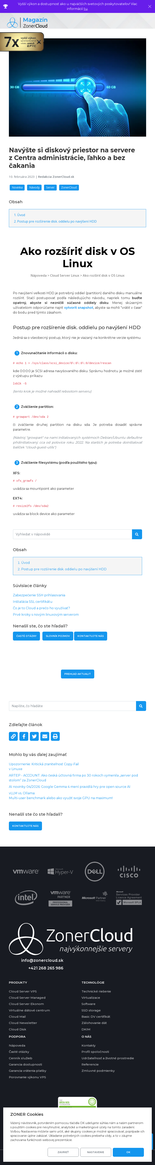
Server (50, 187)
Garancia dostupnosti (25, 1064)
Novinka (17, 187)
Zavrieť (67, 1152)
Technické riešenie (96, 991)
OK (129, 1152)
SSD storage (91, 1010)
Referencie (90, 1064)
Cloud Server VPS (23, 991)
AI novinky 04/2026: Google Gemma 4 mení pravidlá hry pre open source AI (69, 787)
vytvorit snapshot (78, 308)
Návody (34, 187)
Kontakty (88, 1045)
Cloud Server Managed (27, 998)
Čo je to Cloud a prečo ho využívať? (41, 608)
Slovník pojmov (58, 635)
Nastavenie (98, 1152)
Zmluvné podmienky (98, 1071)
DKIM (86, 1029)
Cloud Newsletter (23, 1023)
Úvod (21, 215)
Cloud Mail (17, 1016)
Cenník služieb (20, 1058)
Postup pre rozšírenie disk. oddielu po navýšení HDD (57, 221)
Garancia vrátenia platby (27, 1071)
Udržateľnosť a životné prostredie (108, 1058)
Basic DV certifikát (96, 1016)
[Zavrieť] (150, 6)
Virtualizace (91, 998)
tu (86, 9)
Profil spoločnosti (95, 1052)
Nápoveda (39, 275)
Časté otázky (26, 635)
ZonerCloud (69, 187)
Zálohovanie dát (94, 1023)
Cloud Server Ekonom (26, 1004)
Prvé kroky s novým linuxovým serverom (46, 615)
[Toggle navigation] (147, 22)
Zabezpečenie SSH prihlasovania (39, 595)
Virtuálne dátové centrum (29, 1010)
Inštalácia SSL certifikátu (32, 602)
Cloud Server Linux (64, 275)
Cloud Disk (17, 1029)
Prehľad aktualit (77, 673)
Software (88, 1004)
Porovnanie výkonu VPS (27, 1077)
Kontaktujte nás (25, 825)
